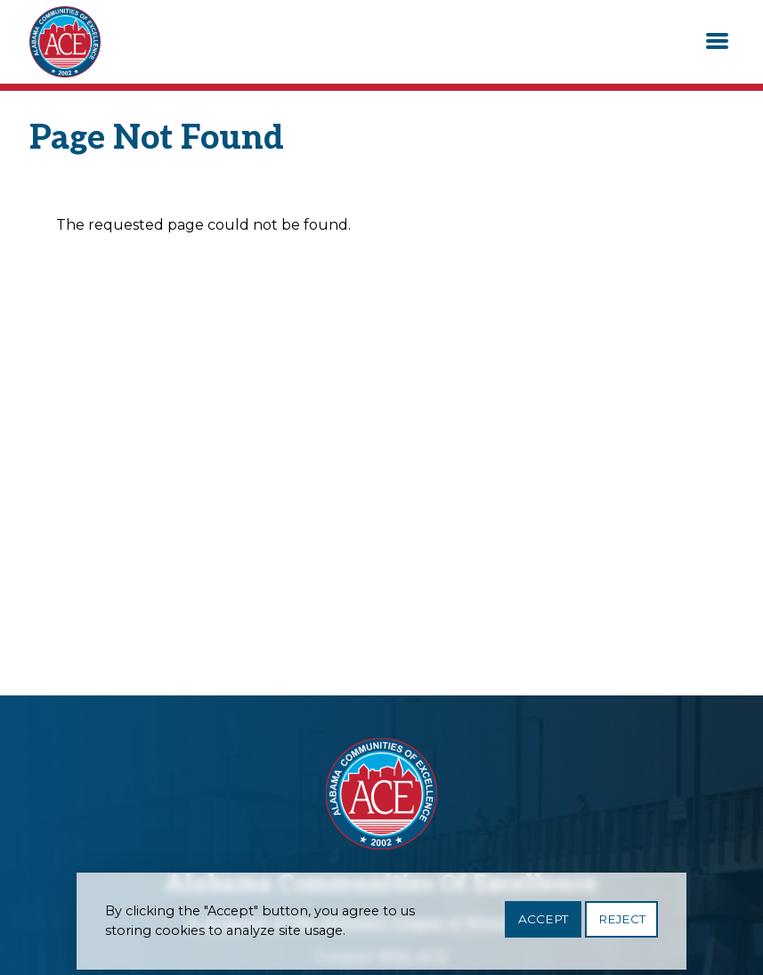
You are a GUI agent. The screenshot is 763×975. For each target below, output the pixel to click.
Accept (543, 924)
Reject (621, 924)
